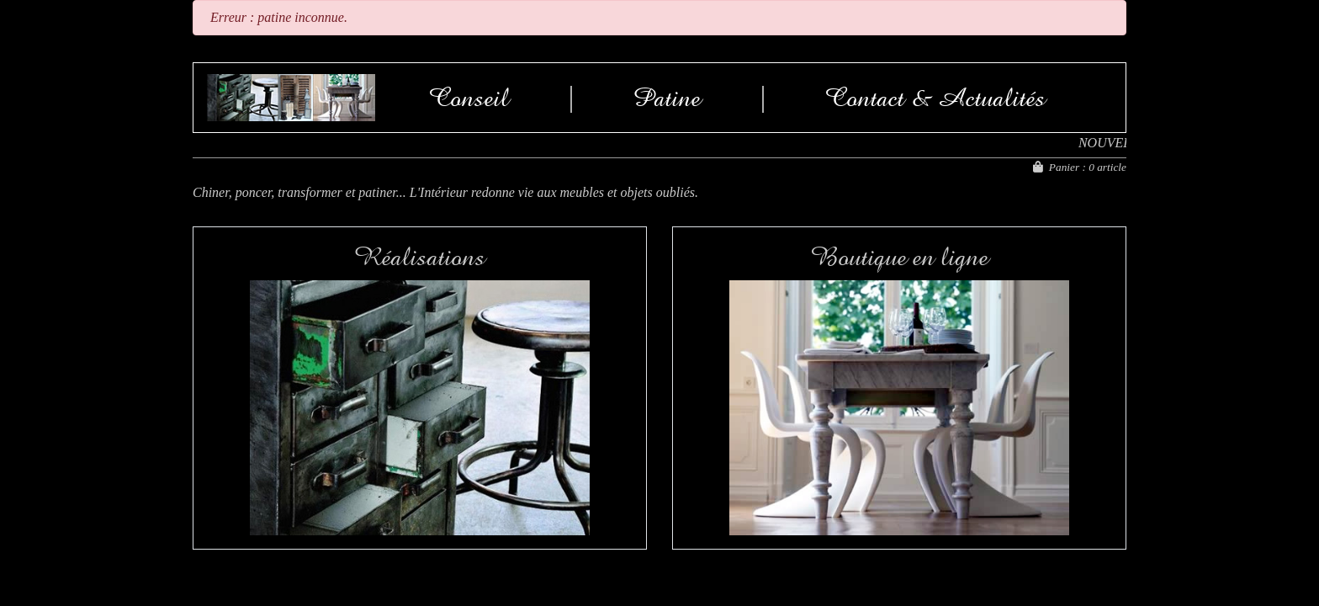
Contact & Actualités (935, 98)
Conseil (469, 98)
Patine (667, 98)
